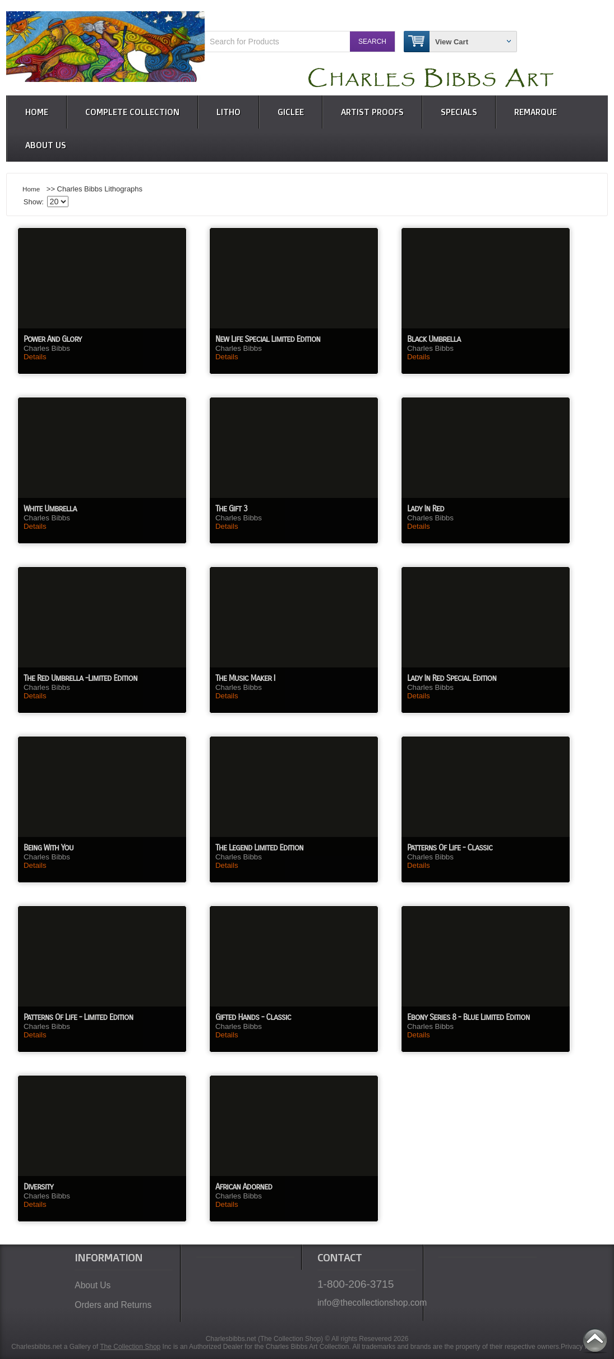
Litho (228, 112)
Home (36, 112)
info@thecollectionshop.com (366, 1302)
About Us (45, 145)
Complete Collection (132, 112)
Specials (459, 112)
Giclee (291, 112)
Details (35, 357)
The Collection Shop (130, 1347)
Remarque (535, 112)
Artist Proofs (372, 112)
